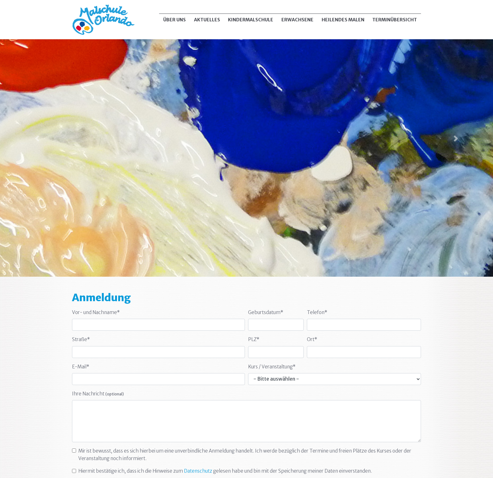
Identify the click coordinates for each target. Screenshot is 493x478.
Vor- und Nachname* (96, 312)
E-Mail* (80, 367)
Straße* (81, 339)
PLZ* (253, 339)
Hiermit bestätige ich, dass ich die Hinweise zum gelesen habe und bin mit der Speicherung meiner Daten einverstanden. (225, 471)
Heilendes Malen (343, 20)
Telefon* (317, 312)
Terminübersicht (394, 20)
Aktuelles (207, 20)
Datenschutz (198, 471)
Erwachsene (297, 20)
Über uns (174, 20)
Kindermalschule (250, 20)
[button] (37, 138)
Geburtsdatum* (265, 312)
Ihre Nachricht (98, 394)
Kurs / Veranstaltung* (272, 367)
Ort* (312, 339)
